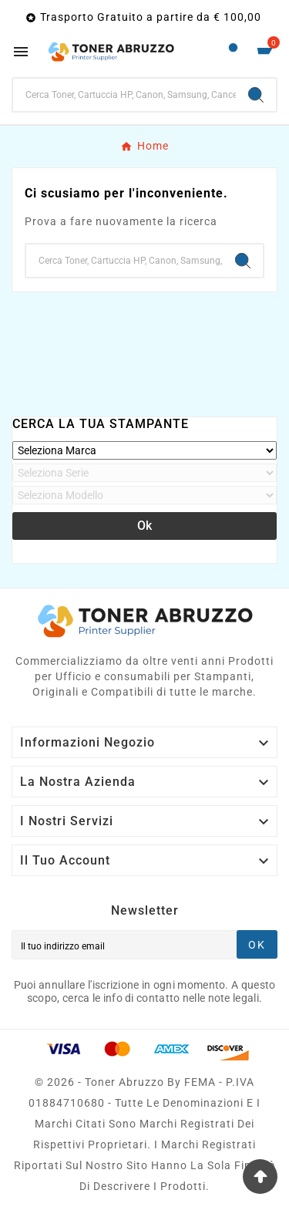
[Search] (256, 94)
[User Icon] (233, 51)
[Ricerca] (124, 95)
